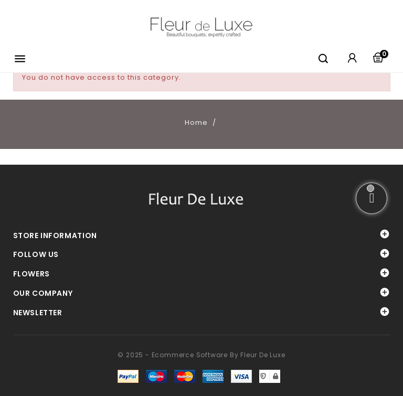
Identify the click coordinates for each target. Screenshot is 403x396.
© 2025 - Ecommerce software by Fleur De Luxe (201, 354)
